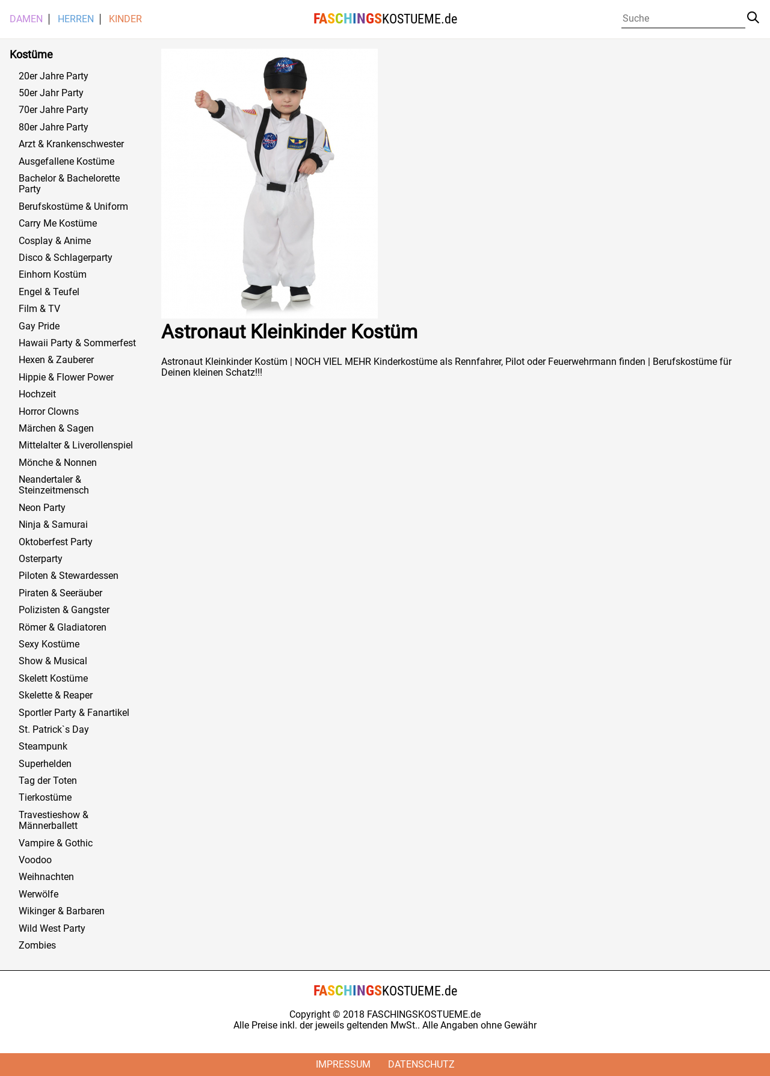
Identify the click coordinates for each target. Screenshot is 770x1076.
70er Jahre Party (53, 110)
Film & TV (39, 309)
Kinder (125, 19)
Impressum (343, 1064)
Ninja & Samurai (53, 524)
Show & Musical (53, 661)
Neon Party (42, 508)
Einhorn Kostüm (53, 274)
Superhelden (45, 764)
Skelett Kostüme (53, 678)
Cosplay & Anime (55, 241)
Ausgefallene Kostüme (66, 161)
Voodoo (35, 860)
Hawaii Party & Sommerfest (77, 343)
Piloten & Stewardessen (69, 575)
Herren (76, 19)
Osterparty (41, 559)
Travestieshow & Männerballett (53, 820)
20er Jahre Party (53, 76)
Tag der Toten (48, 780)
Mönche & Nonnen (58, 462)
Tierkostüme (45, 797)
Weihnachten (46, 877)
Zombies (37, 945)
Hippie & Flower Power (66, 377)
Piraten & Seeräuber (60, 593)
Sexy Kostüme (49, 644)
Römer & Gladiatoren (62, 627)
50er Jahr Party (51, 93)
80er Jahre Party (53, 127)
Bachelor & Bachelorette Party (69, 184)
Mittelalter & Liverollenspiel (76, 445)
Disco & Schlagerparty (65, 257)
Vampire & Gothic (56, 843)
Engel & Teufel (49, 292)
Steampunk (43, 746)
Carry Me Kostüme (58, 223)
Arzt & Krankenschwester (71, 144)
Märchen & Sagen (56, 428)
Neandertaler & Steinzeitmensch (54, 485)
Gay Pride (39, 326)
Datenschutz (421, 1064)
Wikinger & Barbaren (62, 911)
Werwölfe (38, 894)
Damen (26, 19)
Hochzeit (37, 394)
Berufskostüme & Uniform (73, 206)
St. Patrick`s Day (54, 729)
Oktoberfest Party (56, 542)
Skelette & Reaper (56, 695)
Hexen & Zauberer (56, 360)
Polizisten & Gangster (64, 610)
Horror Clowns (49, 411)
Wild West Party (52, 928)
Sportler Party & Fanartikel (74, 713)
